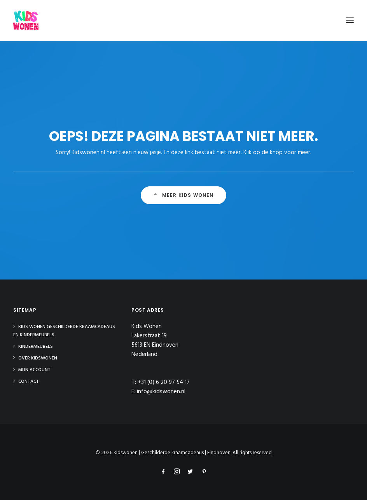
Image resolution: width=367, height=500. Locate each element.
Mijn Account (34, 370)
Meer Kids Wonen (183, 195)
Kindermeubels (35, 347)
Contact (28, 381)
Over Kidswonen (37, 358)
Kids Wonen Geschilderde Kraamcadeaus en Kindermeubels (64, 331)
